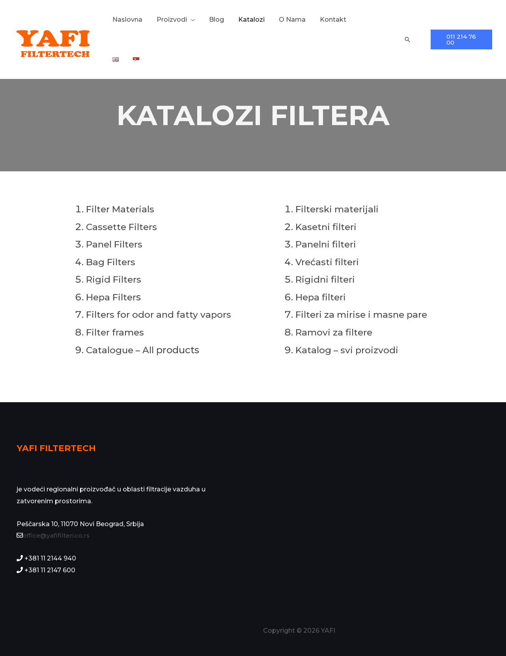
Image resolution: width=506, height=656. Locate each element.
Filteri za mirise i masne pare (364, 314)
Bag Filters (112, 262)
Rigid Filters (115, 279)
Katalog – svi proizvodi (348, 350)
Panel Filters (116, 244)
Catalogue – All (121, 350)
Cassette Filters (123, 226)
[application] (195, 19)
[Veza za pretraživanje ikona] (406, 39)
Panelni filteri (327, 244)
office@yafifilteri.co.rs (57, 535)
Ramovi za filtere (335, 332)
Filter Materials (122, 209)
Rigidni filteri (326, 279)
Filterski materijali (339, 209)
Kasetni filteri (327, 226)
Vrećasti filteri (328, 262)
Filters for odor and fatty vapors (160, 314)
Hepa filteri (322, 297)
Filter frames (117, 332)
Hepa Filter (113, 297)
